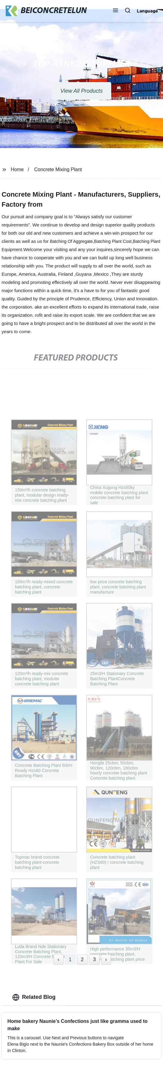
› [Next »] (106, 959)
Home (17, 169)
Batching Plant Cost (113, 241)
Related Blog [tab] (33, 997)
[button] (115, 11)
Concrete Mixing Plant (58, 169)
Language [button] (147, 11)
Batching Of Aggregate (71, 241)
